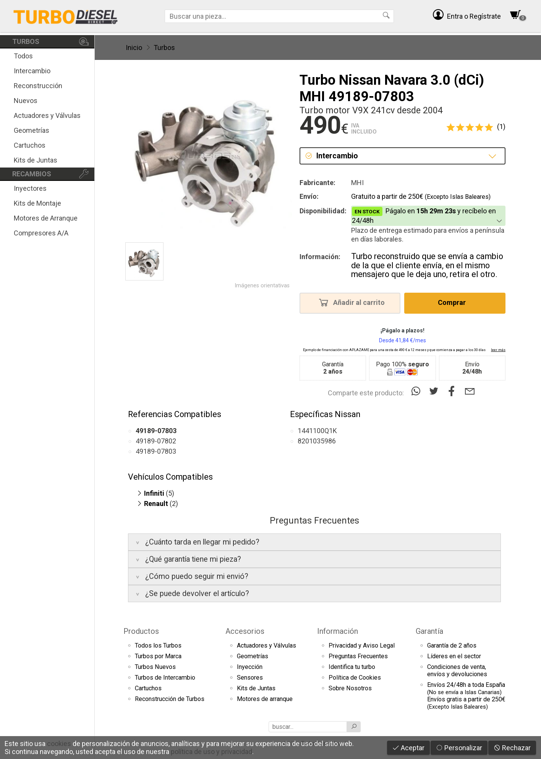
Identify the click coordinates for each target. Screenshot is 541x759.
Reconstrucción (38, 86)
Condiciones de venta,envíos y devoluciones (457, 670)
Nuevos (25, 101)
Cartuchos (29, 145)
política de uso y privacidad (211, 752)
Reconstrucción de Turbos (169, 699)
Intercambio (32, 71)
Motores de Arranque (46, 218)
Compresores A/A (41, 233)
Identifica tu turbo (352, 666)
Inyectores (30, 188)
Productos (141, 631)
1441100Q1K (317, 431)
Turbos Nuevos (155, 666)
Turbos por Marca (158, 656)
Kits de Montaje (37, 203)
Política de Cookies (355, 677)
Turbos (164, 48)
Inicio (134, 48)
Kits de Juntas (35, 160)
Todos (23, 56)
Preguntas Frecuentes (358, 656)
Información (337, 631)
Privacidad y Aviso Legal (362, 645)
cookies (59, 744)
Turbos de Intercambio (165, 677)
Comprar (454, 302)
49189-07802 (156, 441)
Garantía (429, 631)
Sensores (250, 677)
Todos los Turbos (158, 645)
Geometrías (31, 130)
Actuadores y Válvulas (47, 115)
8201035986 (317, 441)
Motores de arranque (265, 699)
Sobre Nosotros (350, 688)
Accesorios (244, 631)
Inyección (249, 666)
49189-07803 (156, 451)
